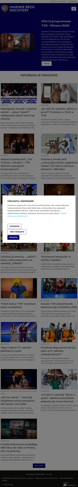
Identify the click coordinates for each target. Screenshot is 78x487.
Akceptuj (13, 237)
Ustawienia (14, 226)
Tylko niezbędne (17, 232)
